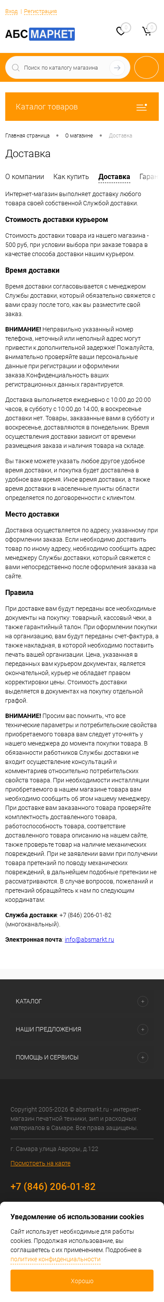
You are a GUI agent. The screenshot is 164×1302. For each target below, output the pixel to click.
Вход (11, 11)
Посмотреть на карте (40, 1163)
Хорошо (82, 1280)
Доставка (114, 176)
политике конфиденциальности (55, 1259)
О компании (24, 176)
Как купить (71, 176)
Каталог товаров (82, 106)
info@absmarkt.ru (89, 939)
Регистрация (40, 11)
